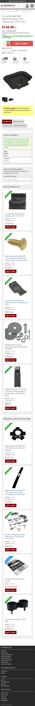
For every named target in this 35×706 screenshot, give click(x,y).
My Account (4, 693)
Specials (3, 684)
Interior (9, 11)
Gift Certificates (5, 682)
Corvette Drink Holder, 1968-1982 (15, 620)
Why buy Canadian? (6, 658)
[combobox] (17, 179)
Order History (4, 695)
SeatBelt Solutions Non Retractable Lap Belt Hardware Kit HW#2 (16, 347)
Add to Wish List (8, 53)
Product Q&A (7, 125)
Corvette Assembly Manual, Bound (15, 580)
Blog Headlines (5, 685)
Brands (3, 680)
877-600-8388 (13, 1)
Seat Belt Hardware (26, 11)
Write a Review (22, 50)
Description (7, 121)
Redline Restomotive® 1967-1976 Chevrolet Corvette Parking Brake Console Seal (15, 492)
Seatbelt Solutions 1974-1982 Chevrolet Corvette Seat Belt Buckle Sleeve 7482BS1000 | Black (16, 392)
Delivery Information (6, 660)
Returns (3, 673)
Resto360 (3, 651)
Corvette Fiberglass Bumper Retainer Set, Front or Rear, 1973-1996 (15, 536)
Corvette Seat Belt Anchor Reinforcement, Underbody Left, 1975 (16, 302)
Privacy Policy (4, 662)
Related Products (20, 125)
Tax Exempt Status (6, 656)
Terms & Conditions (6, 664)
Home (3, 11)
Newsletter (4, 698)
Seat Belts (16, 11)
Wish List (3, 696)
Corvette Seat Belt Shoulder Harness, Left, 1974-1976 (15, 215)
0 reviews (13, 50)
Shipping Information (6, 654)
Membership (4, 700)
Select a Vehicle (10, 108)
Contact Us (22, 1)
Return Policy (4, 652)
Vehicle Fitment (18, 121)
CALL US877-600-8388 (26, 62)
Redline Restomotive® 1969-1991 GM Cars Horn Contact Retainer (15, 448)
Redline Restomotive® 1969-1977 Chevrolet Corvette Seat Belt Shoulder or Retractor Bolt (16, 258)
